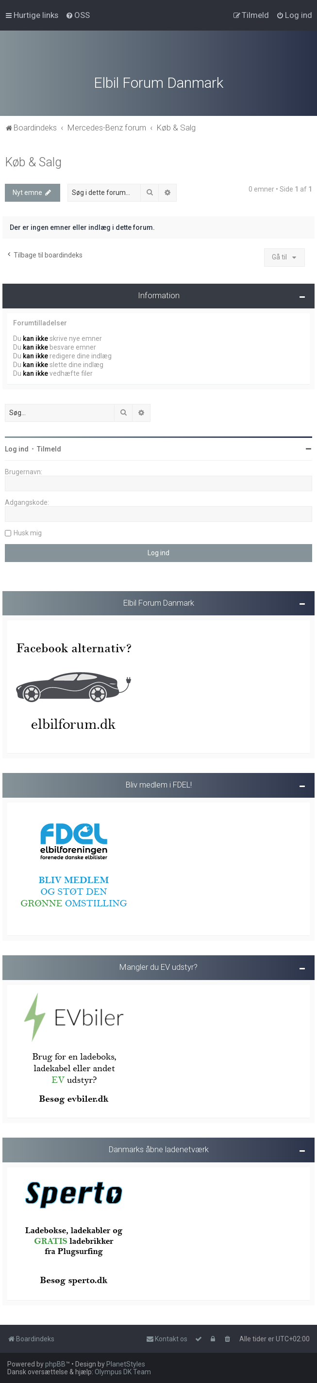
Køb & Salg (33, 161)
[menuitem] (78, 15)
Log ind (17, 447)
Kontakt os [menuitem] (166, 1339)
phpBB (55, 1364)
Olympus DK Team (123, 1372)
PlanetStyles (125, 1364)
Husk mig (28, 531)
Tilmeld (49, 447)
